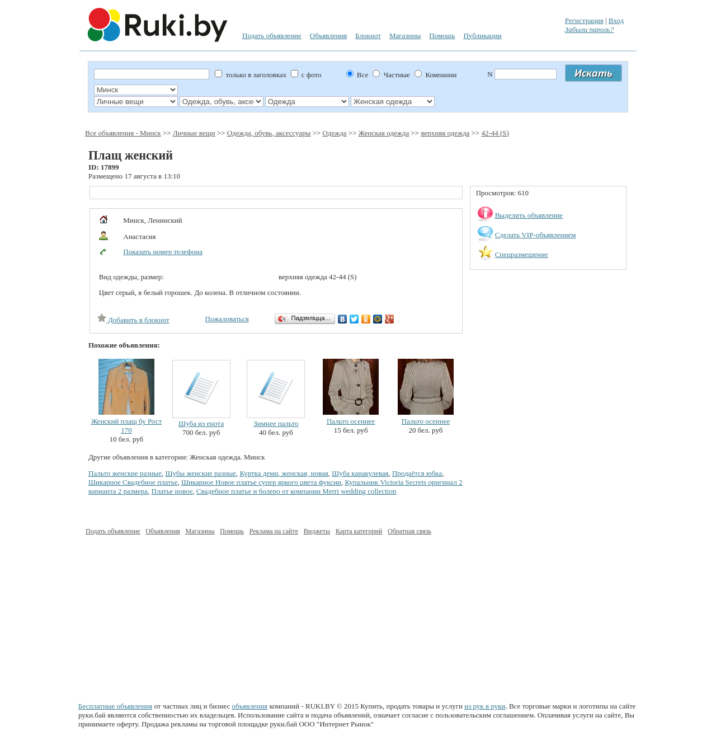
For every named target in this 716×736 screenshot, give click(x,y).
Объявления (328, 35)
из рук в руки (484, 706)
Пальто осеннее (351, 421)
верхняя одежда (445, 133)
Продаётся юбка (417, 473)
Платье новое (172, 491)
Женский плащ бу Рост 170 (126, 425)
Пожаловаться (227, 319)
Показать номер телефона (162, 251)
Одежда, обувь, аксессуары (269, 133)
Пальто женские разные (125, 473)
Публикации (482, 35)
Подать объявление (272, 35)
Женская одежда (384, 133)
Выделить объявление (529, 215)
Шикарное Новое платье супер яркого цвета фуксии (261, 482)
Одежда (335, 133)
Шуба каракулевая (360, 473)
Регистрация (584, 20)
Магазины (405, 35)
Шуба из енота (201, 423)
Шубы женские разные (200, 473)
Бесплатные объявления (115, 706)
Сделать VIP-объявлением (535, 235)
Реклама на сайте (273, 531)
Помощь (442, 35)
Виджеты (317, 531)
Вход (616, 20)
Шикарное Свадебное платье (132, 482)
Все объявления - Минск (123, 133)
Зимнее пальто (275, 423)
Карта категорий (359, 531)
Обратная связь (409, 531)
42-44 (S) (494, 133)
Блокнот (368, 35)
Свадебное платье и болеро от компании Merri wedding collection (296, 491)
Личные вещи (194, 133)
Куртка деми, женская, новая (283, 473)
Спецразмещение (521, 254)
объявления (250, 706)
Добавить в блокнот (133, 320)
